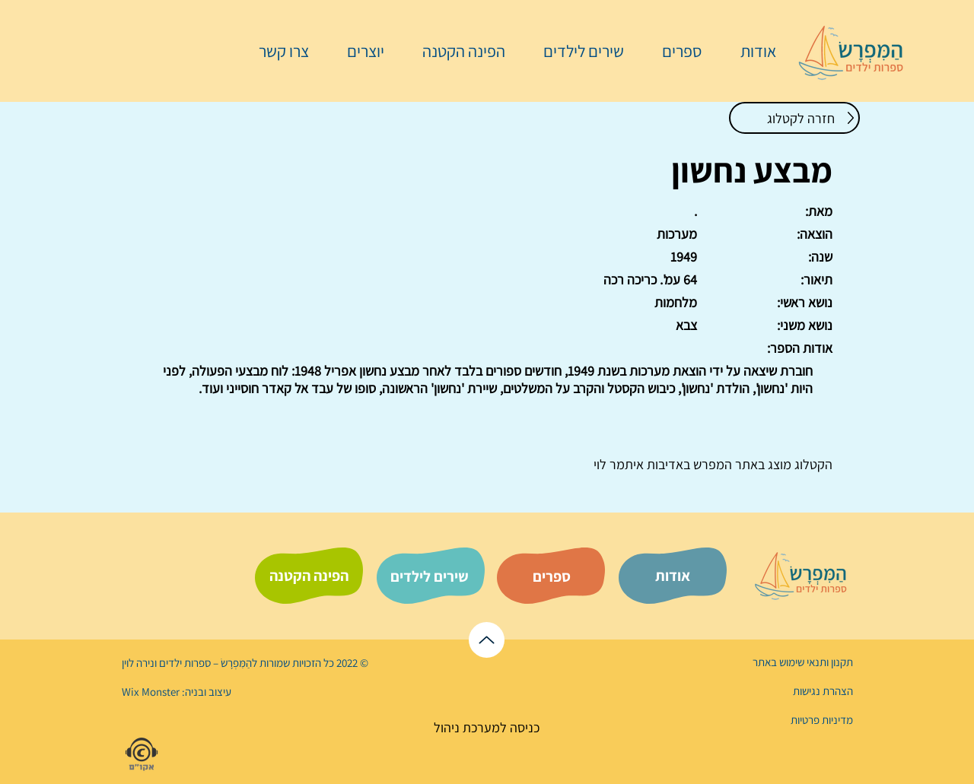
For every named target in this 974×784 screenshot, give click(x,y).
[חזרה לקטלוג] (794, 118)
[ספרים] (552, 576)
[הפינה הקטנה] (309, 576)
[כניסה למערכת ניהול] (486, 727)
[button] (674, 51)
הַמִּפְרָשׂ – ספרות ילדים (204, 662)
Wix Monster (151, 691)
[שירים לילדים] (429, 576)
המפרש (711, 464)
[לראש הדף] (487, 640)
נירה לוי (139, 662)
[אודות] (673, 576)
